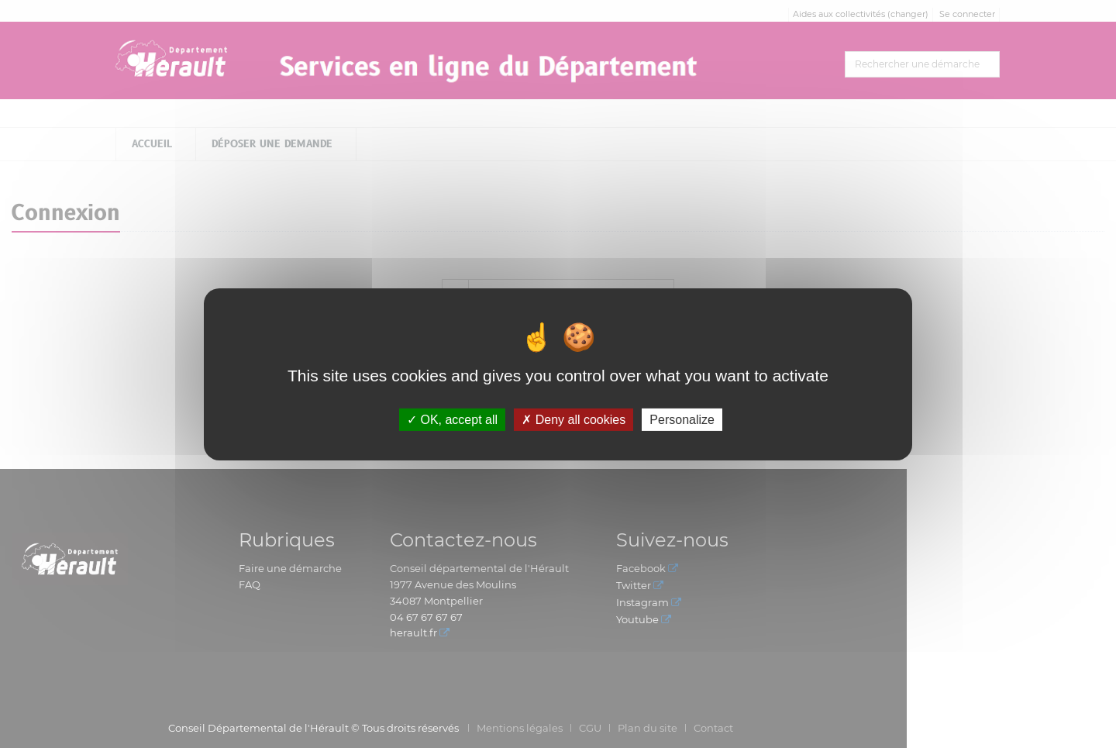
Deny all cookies (573, 419)
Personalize (682, 419)
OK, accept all (452, 419)
